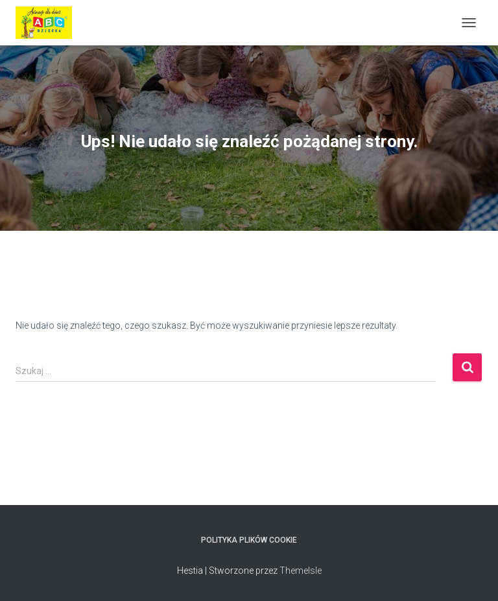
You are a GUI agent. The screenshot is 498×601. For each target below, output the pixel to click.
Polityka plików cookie (249, 540)
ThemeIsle (300, 570)
